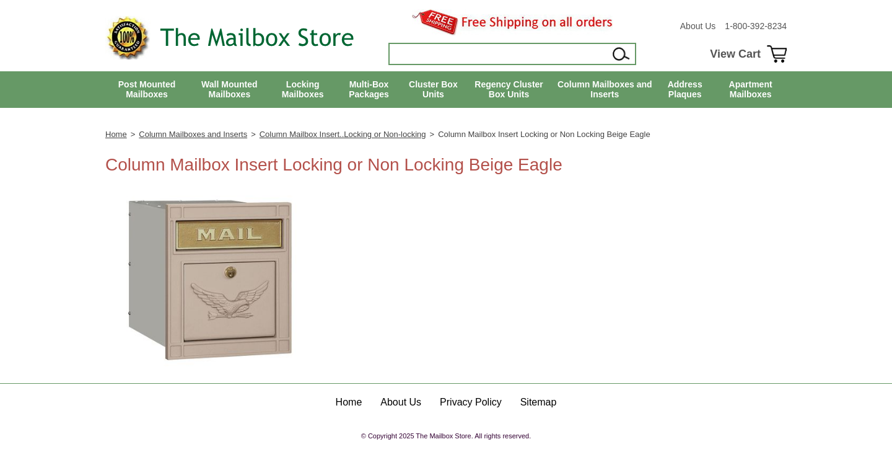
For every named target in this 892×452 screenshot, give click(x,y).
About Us (698, 26)
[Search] (499, 54)
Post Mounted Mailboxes (147, 89)
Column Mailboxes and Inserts (605, 89)
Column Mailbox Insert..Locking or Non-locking (343, 134)
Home (116, 134)
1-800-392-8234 (756, 26)
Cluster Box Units (433, 89)
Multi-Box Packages (369, 89)
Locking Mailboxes (303, 89)
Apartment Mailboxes (750, 89)
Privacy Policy (471, 402)
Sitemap (538, 402)
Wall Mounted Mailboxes (229, 89)
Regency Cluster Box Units (508, 89)
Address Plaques (685, 89)
